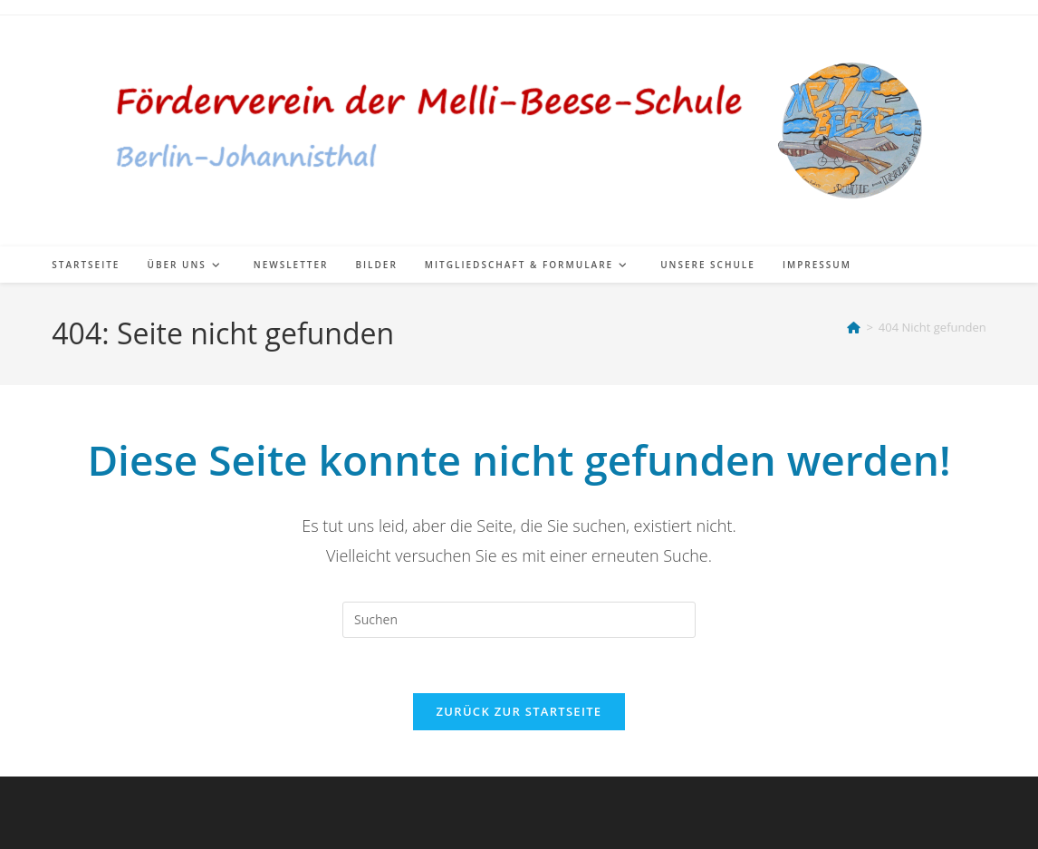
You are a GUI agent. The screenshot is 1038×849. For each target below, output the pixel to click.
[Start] (853, 327)
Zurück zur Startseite (519, 711)
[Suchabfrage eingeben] (519, 620)
